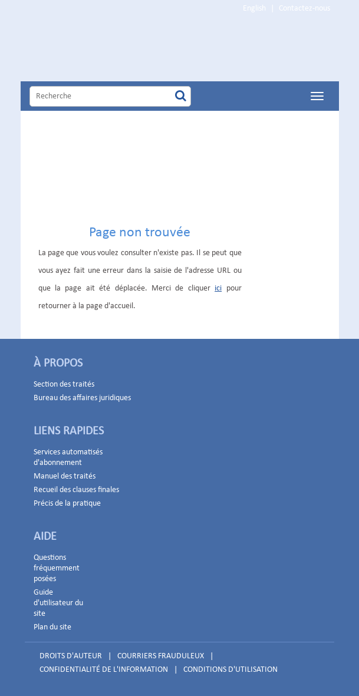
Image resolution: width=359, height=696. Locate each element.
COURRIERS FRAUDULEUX (160, 656)
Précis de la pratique (67, 503)
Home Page (140, 49)
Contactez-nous (304, 8)
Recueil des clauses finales (76, 490)
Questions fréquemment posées (57, 568)
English (254, 8)
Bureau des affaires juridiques (82, 398)
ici (218, 288)
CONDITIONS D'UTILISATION (230, 669)
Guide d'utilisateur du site (58, 603)
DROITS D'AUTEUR (70, 656)
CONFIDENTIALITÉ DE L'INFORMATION (103, 669)
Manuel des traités (64, 476)
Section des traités (64, 384)
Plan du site (52, 627)
